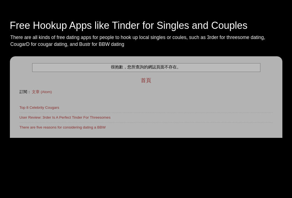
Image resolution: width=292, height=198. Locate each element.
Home (24, 143)
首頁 (146, 80)
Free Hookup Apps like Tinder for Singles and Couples (129, 25)
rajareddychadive (155, 157)
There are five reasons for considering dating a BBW (63, 127)
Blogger (196, 157)
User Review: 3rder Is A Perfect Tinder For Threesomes (65, 117)
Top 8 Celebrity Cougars (39, 107)
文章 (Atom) (42, 92)
